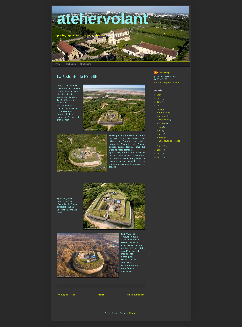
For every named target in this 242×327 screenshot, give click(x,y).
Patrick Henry (163, 72)
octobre (163, 116)
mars (161, 134)
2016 (159, 102)
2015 (159, 105)
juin (161, 127)
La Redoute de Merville (169, 141)
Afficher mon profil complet (167, 82)
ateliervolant (102, 18)
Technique (71, 64)
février (162, 138)
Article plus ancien (135, 295)
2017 (159, 98)
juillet (162, 123)
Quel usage (85, 64)
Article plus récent (66, 295)
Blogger (132, 313)
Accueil (57, 64)
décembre (164, 112)
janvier (162, 145)
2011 (159, 157)
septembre (164, 120)
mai (161, 130)
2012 (159, 153)
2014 (159, 109)
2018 (159, 95)
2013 (159, 150)
